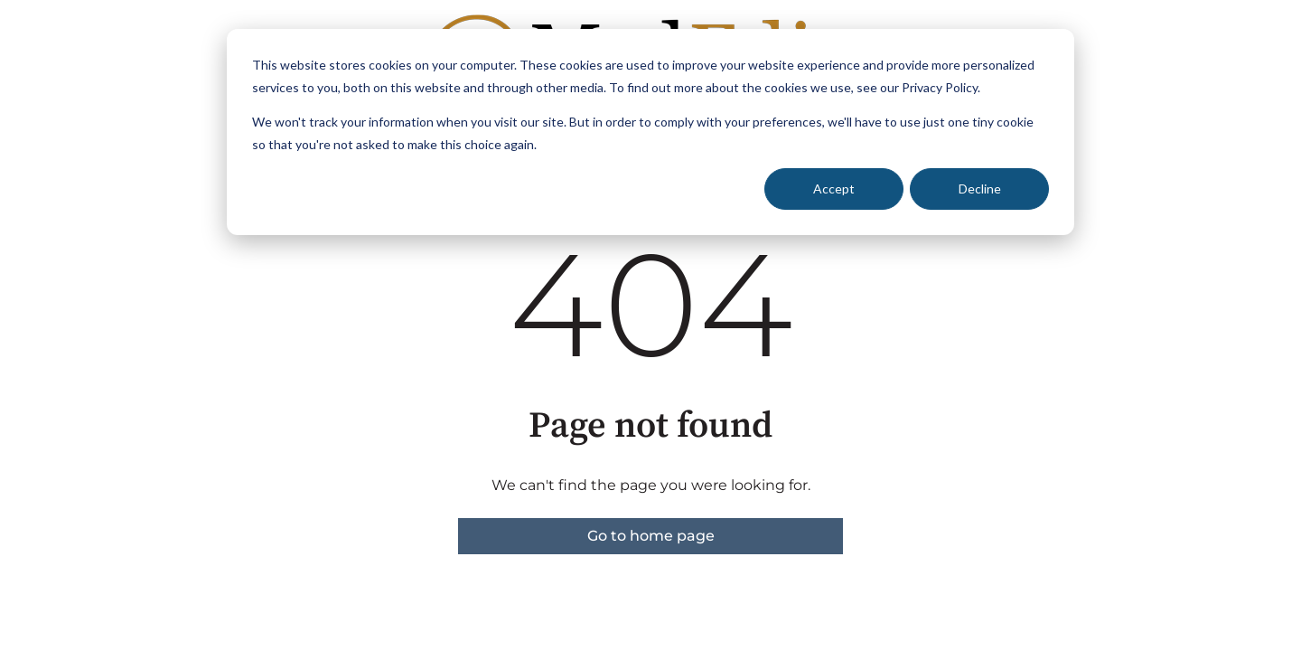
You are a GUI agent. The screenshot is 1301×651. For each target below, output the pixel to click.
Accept (834, 188)
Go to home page (651, 535)
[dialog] (650, 132)
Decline (980, 188)
